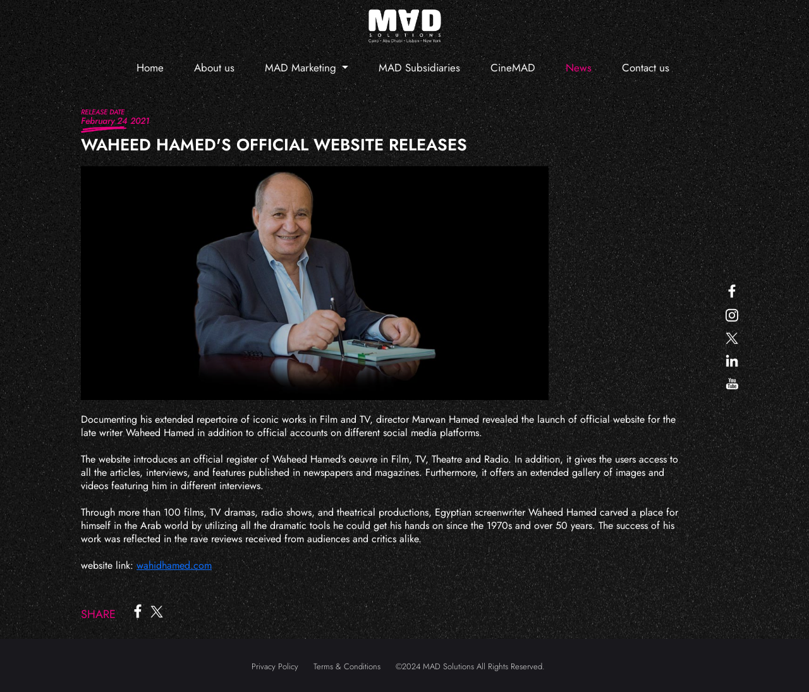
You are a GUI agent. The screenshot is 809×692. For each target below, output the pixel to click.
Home (150, 67)
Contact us (645, 67)
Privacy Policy (275, 666)
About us (214, 67)
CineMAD (512, 67)
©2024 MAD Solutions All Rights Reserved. (470, 666)
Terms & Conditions (346, 666)
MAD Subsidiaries (419, 67)
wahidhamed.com (174, 565)
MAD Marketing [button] (302, 67)
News (579, 67)
